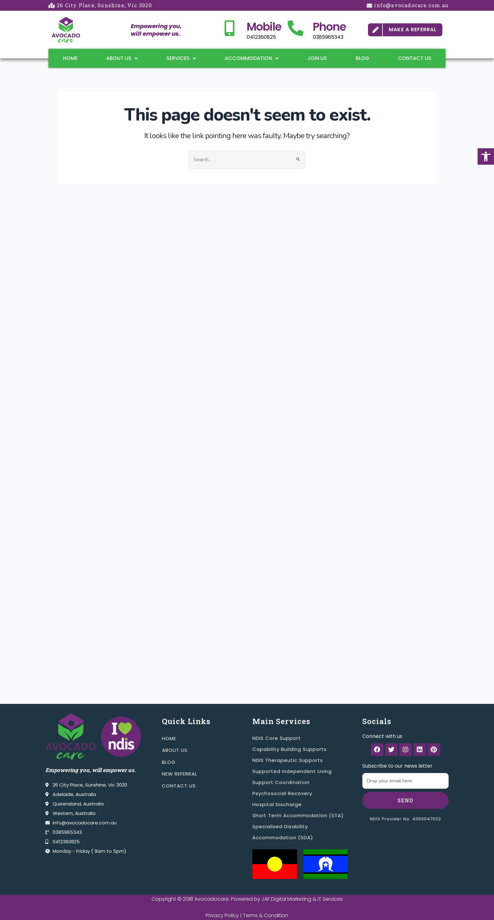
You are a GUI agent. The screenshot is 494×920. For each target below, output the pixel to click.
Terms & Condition (265, 915)
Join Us (317, 58)
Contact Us (414, 58)
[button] (486, 156)
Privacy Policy (222, 915)
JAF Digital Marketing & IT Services (302, 899)
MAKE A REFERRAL (413, 29)
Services (181, 58)
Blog (362, 58)
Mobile (264, 26)
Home (70, 58)
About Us (122, 58)
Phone (329, 26)
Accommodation (252, 58)
